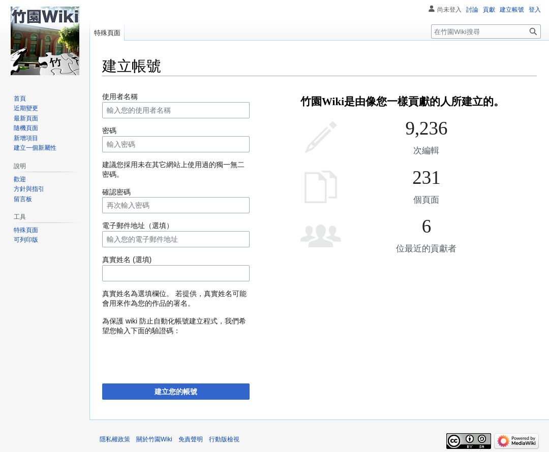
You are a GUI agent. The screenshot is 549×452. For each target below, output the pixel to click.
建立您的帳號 (176, 392)
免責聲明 (190, 439)
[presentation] (179, 356)
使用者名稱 (120, 96)
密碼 (109, 130)
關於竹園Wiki (154, 439)
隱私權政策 (115, 439)
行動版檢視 (224, 439)
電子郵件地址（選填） (137, 225)
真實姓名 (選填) (126, 259)
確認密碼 (116, 192)
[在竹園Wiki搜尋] (486, 31)
